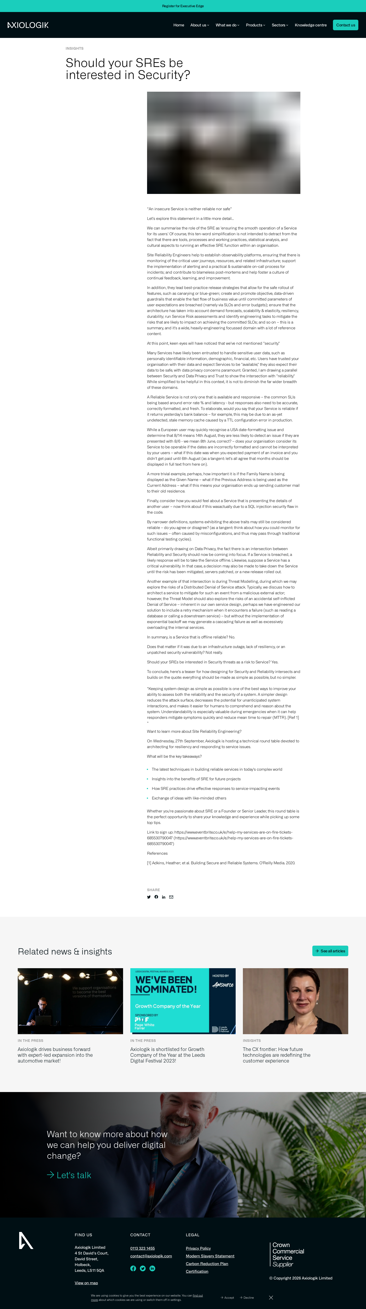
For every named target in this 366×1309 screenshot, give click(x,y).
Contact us (345, 25)
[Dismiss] (271, 1298)
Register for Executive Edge (183, 6)
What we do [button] (228, 25)
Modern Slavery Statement (210, 1258)
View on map (86, 1285)
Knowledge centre (311, 25)
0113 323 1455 (142, 1250)
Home (178, 25)
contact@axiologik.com (151, 1258)
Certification (197, 1273)
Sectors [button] (280, 25)
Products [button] (255, 25)
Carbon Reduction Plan (207, 1266)
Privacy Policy (198, 1250)
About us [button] (200, 25)
